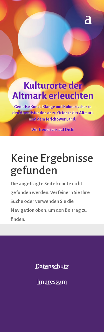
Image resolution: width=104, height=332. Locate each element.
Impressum (52, 281)
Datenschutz (52, 266)
